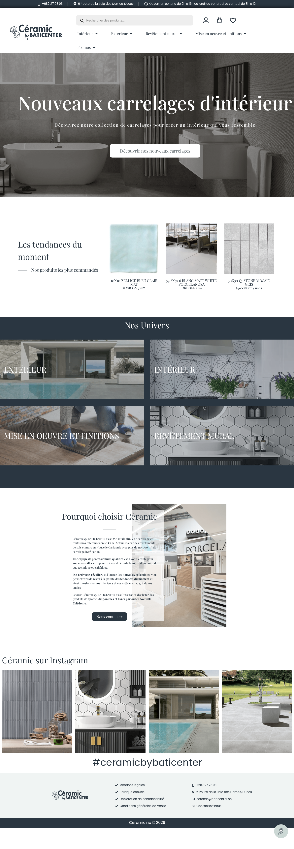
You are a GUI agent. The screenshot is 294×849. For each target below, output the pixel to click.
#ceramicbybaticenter (147, 762)
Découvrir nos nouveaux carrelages (156, 151)
